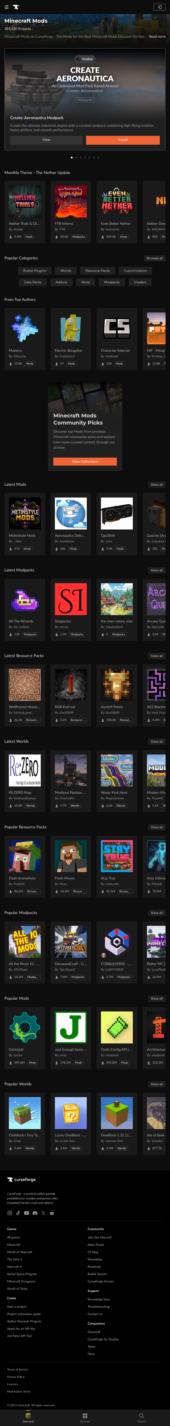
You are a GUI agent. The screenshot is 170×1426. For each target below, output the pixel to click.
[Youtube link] (26, 1213)
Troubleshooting (99, 1306)
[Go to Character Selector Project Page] (117, 339)
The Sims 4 (14, 1259)
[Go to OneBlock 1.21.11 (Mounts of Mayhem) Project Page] (117, 1124)
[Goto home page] (15, 7)
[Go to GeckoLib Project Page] (24, 1038)
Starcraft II (14, 1266)
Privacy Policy (16, 1377)
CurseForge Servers (101, 1281)
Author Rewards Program (24, 1321)
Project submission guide (24, 1314)
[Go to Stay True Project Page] (117, 867)
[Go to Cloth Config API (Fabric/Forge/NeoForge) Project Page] (117, 1038)
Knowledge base (99, 1299)
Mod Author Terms (19, 1391)
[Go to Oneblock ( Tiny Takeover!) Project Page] (24, 1124)
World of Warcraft (19, 1252)
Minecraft (13, 1244)
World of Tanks (17, 1288)
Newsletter (95, 1259)
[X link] (43, 1213)
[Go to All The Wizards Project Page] (24, 610)
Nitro (91, 1354)
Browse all (155, 258)
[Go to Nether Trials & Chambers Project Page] (24, 212)
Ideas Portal (96, 1244)
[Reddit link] (51, 1213)
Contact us (95, 1314)
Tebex (91, 1346)
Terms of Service (17, 1369)
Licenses (12, 1384)
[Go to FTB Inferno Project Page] (70, 212)
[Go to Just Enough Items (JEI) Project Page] (70, 1038)
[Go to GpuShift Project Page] (117, 524)
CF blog (93, 1252)
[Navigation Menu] (6, 7)
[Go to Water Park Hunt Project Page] (117, 781)
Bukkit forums (97, 1274)
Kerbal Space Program (22, 1274)
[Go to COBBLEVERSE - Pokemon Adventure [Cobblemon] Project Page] (117, 952)
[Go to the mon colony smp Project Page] (117, 610)
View (46, 140)
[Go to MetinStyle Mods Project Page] (24, 524)
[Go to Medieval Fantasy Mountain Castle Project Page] (70, 781)
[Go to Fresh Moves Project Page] (70, 867)
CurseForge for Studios (103, 1339)
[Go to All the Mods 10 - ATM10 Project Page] (24, 952)
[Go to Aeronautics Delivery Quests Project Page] (70, 524)
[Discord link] (35, 1213)
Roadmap (94, 1266)
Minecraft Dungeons (21, 1281)
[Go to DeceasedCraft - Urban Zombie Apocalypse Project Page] (70, 952)
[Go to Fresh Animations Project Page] (24, 867)
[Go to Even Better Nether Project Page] (117, 212)
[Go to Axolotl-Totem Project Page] (117, 695)
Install (123, 140)
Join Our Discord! (100, 1237)
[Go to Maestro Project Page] (24, 339)
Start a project (17, 1306)
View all (157, 485)
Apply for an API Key (21, 1328)
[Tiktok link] (18, 1213)
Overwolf (94, 1332)
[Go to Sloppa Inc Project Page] (70, 610)
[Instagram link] (9, 1213)
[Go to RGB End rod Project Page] (70, 695)
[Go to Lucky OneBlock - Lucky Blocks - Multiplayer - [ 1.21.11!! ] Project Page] (70, 1124)
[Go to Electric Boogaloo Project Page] (70, 339)
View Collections (85, 461)
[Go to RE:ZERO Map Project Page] (24, 781)
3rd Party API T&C (19, 1336)
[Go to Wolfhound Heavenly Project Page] (24, 695)
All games (13, 1237)
